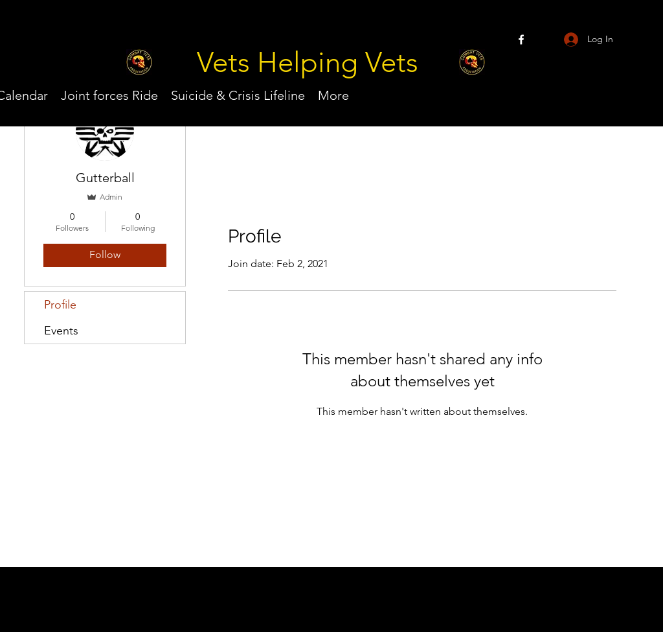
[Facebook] (521, 39)
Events (61, 330)
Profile (60, 305)
